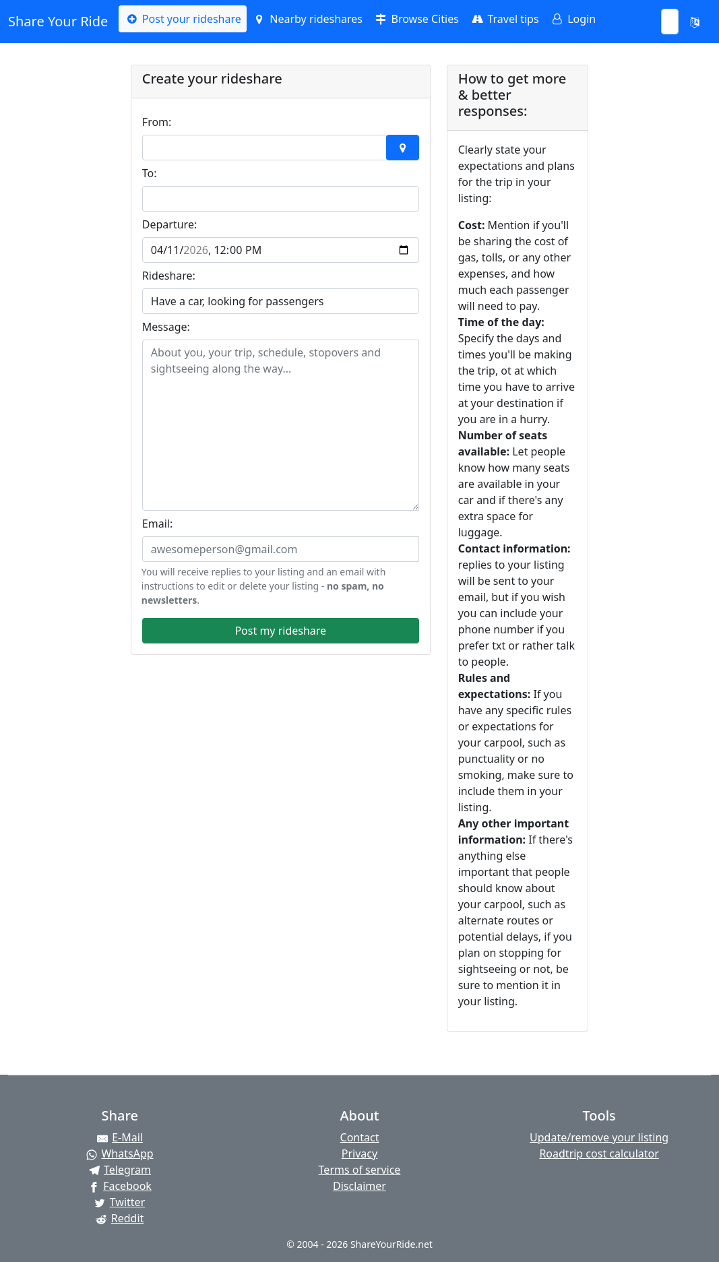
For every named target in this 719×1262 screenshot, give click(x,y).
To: (149, 173)
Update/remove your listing (599, 1137)
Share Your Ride (58, 21)
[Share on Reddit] (120, 1218)
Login (573, 18)
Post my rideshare (280, 630)
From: (157, 122)
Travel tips (504, 18)
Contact (359, 1137)
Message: (166, 326)
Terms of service (360, 1169)
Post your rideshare (182, 18)
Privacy (359, 1153)
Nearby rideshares (307, 18)
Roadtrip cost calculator (598, 1153)
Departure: (169, 224)
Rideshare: (168, 275)
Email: (157, 523)
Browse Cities (416, 18)
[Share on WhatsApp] (120, 1153)
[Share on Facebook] (120, 1186)
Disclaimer (359, 1185)
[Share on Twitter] (120, 1202)
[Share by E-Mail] (120, 1137)
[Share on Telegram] (120, 1170)
